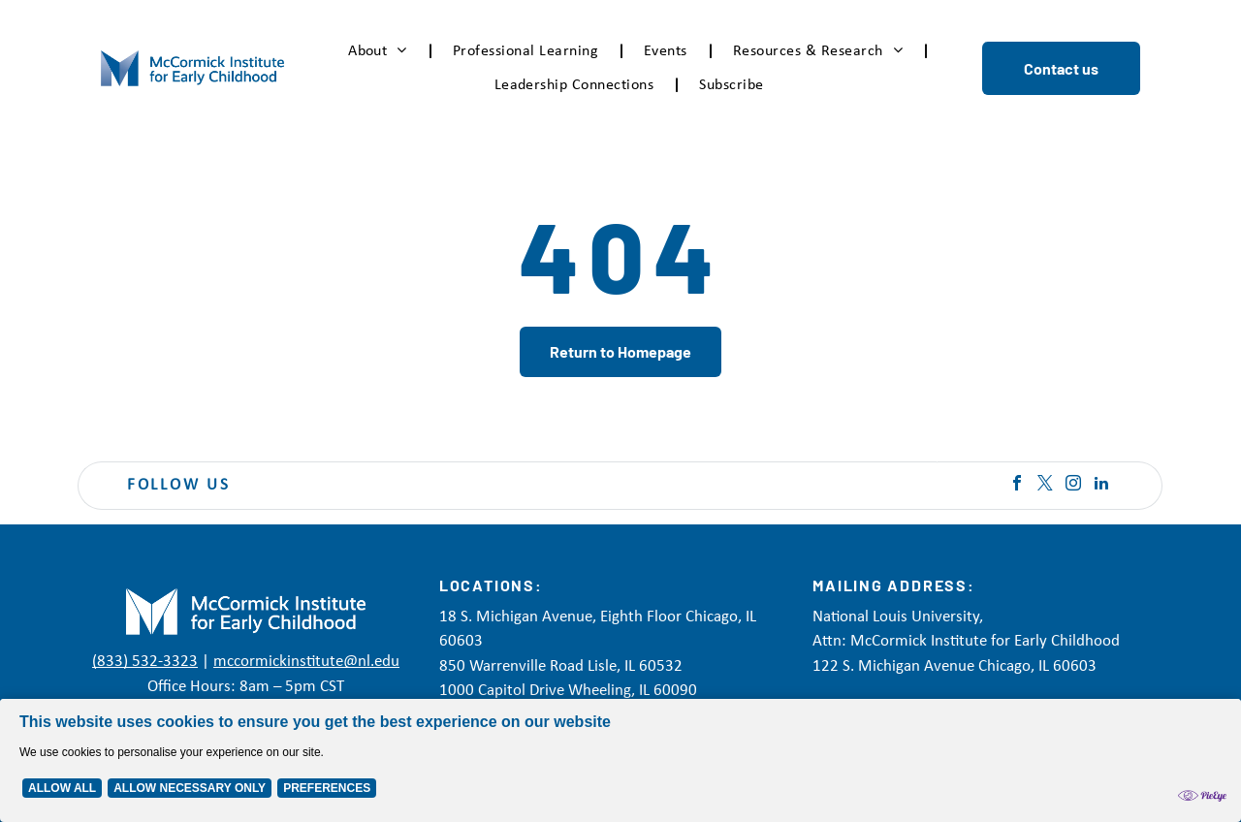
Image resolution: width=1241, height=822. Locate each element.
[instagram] (1073, 485)
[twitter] (1045, 485)
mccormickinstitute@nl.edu (306, 661)
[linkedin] (1101, 485)
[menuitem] (381, 51)
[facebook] (1017, 485)
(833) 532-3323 (145, 661)
